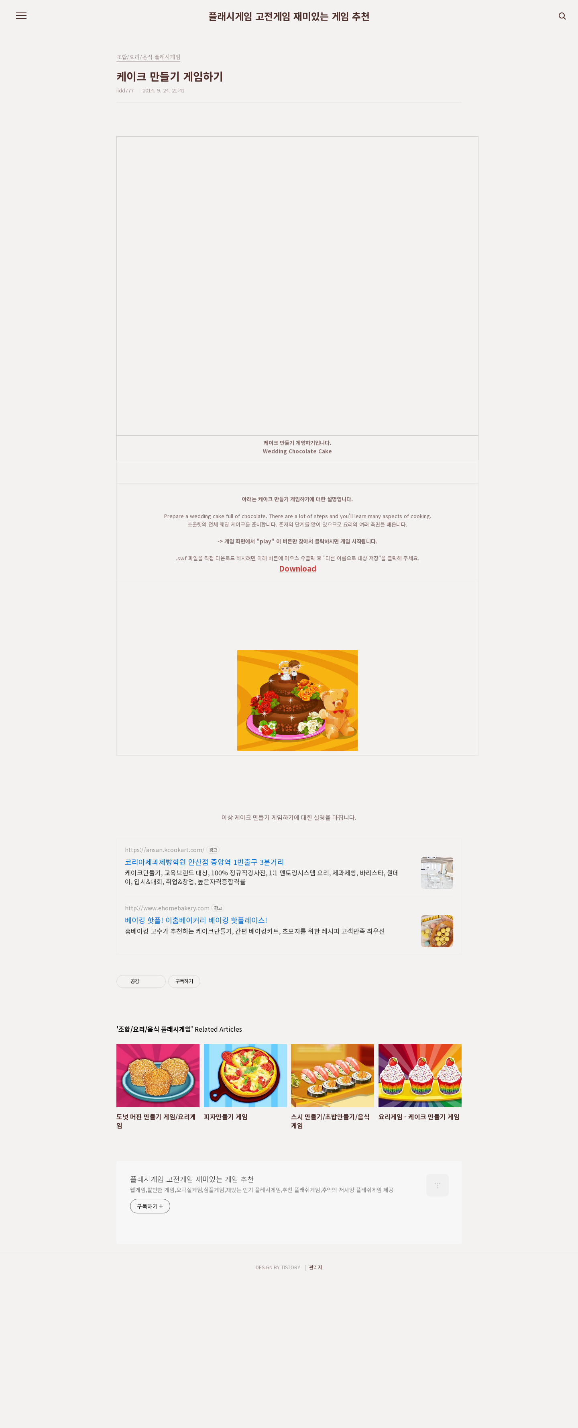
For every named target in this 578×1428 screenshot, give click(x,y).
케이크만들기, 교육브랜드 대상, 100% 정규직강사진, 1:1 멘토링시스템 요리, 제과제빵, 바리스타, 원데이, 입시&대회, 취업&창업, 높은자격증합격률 (262, 1022)
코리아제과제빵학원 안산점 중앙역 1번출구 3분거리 (204, 1007)
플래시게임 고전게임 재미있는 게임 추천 (289, 16)
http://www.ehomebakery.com (167, 1053)
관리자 (315, 1412)
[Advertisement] (311, 490)
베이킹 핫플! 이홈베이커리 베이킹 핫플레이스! (196, 1065)
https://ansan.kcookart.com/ (165, 995)
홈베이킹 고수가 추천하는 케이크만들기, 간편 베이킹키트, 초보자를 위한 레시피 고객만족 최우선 (255, 1076)
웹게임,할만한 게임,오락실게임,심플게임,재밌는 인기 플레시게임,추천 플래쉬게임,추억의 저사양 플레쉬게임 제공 (262, 1335)
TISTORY (290, 1412)
